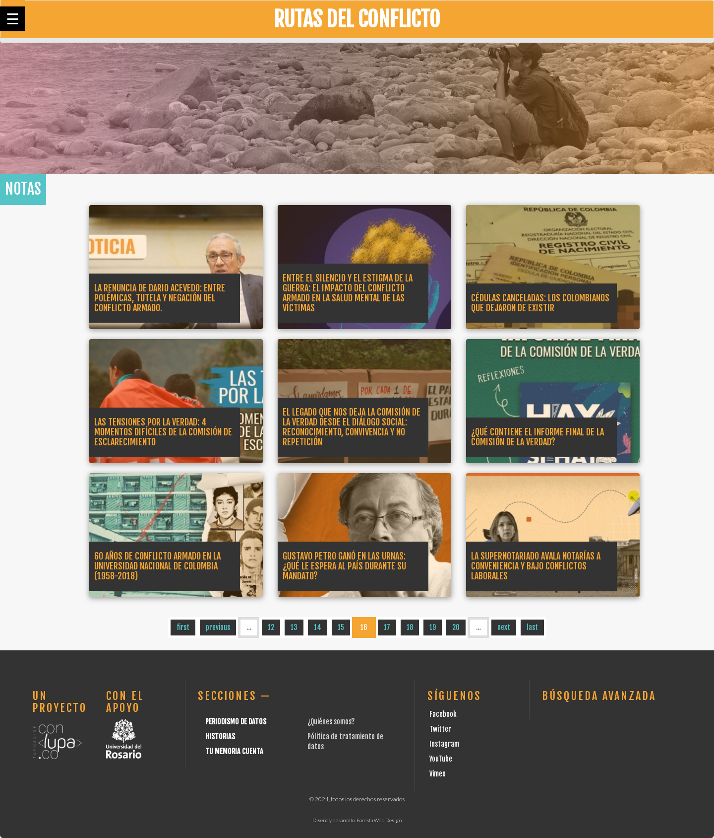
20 (456, 627)
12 (271, 627)
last (532, 627)
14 (317, 627)
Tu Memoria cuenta (234, 751)
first (183, 627)
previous (218, 627)
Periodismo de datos (235, 721)
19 (432, 627)
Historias (220, 736)
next (503, 627)
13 (294, 627)
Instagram (444, 744)
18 (410, 627)
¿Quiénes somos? (331, 721)
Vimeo (437, 773)
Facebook (443, 714)
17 (387, 627)
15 (341, 627)
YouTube (440, 759)
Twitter (440, 729)
